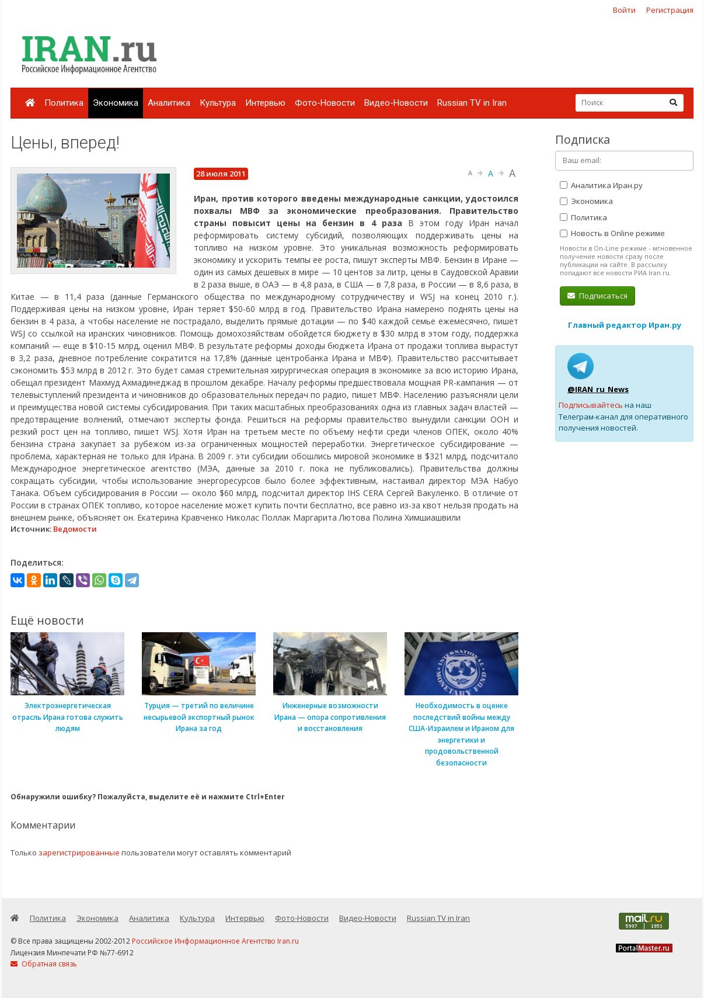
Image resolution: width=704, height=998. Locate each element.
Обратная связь (44, 964)
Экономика (115, 103)
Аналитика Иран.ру (601, 185)
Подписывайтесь (591, 405)
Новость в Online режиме (612, 233)
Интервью (265, 103)
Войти (624, 10)
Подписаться (597, 295)
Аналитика (169, 103)
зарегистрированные (79, 852)
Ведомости (75, 529)
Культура (218, 103)
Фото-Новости (325, 103)
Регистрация (669, 10)
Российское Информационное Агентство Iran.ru (215, 941)
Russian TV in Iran (472, 103)
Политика (63, 103)
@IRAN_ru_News (598, 389)
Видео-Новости (396, 103)
